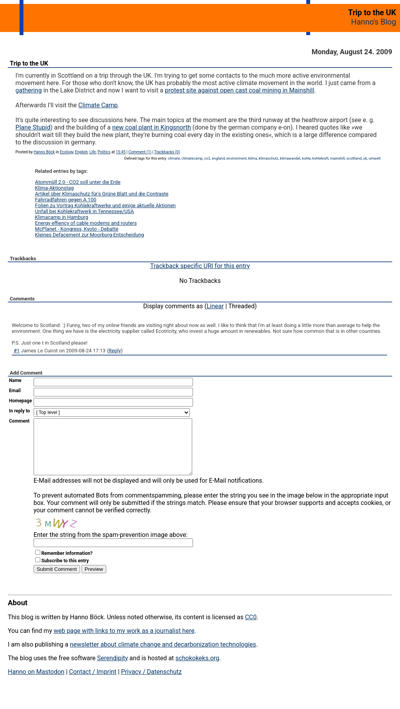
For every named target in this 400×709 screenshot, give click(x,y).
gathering (29, 90)
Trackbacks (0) (167, 152)
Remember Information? (67, 565)
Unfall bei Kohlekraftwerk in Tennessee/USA (84, 211)
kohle (306, 158)
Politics (104, 152)
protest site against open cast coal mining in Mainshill (239, 90)
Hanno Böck (44, 152)
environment (237, 158)
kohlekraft (320, 158)
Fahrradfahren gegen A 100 (65, 200)
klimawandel (290, 158)
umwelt (375, 158)
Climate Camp (98, 105)
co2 (207, 158)
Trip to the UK (29, 63)
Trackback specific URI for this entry (200, 266)
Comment (19, 421)
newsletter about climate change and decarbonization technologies (163, 656)
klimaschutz (268, 158)
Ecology (66, 152)
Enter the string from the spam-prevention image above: (111, 546)
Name (15, 380)
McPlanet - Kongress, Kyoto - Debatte (76, 229)
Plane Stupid (33, 127)
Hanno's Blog (373, 22)
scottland (354, 158)
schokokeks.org (197, 669)
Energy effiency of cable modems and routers (86, 223)
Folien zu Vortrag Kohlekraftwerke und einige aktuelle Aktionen (105, 205)
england (218, 158)
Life (92, 152)
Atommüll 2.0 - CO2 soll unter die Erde (78, 182)
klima (252, 158)
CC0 (251, 629)
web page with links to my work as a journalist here (124, 642)
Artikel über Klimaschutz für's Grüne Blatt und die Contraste (102, 194)
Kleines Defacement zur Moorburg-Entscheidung (89, 235)
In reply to (19, 411)
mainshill (337, 158)
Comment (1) (140, 152)
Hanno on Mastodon (36, 683)
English (81, 152)
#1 (17, 351)
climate (174, 158)
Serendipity (112, 669)
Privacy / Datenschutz (151, 683)
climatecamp (192, 158)
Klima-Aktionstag (54, 188)
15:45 (120, 152)
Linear (215, 306)
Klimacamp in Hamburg (61, 217)
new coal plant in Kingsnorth (151, 127)
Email (15, 390)
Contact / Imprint (92, 683)
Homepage (20, 400)
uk (365, 158)
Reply (115, 351)
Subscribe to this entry (65, 572)
